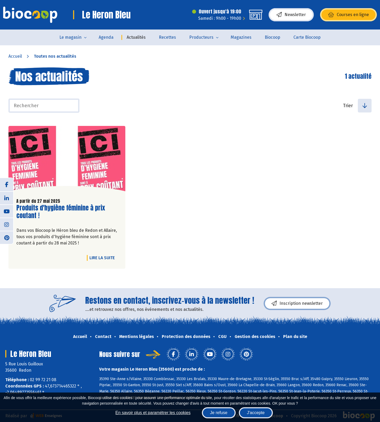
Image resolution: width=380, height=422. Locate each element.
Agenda (106, 37)
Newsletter (291, 14)
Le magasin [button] (70, 37)
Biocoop (272, 37)
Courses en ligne (348, 14)
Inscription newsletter (297, 303)
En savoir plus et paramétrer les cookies (153, 412)
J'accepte (256, 412)
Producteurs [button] (201, 37)
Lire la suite (103, 257)
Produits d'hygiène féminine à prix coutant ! (60, 211)
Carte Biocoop (307, 37)
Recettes (167, 37)
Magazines (241, 37)
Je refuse (218, 412)
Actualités (136, 37)
